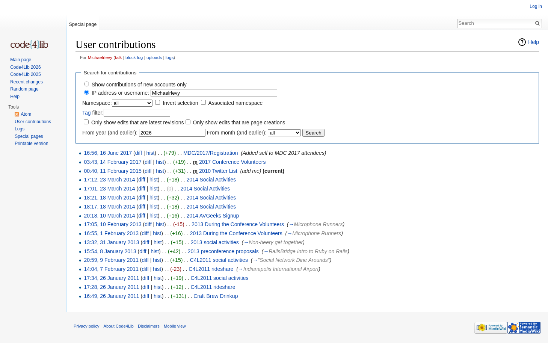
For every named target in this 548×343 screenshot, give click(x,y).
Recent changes (26, 82)
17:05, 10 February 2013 (112, 224)
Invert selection (180, 103)
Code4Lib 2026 (25, 67)
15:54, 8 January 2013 (110, 251)
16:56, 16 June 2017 (108, 153)
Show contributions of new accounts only (139, 85)
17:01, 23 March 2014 (109, 189)
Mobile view (175, 326)
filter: (93, 113)
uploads (154, 57)
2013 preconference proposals (223, 251)
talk (118, 57)
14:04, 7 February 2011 (111, 269)
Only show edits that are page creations (239, 122)
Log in (536, 6)
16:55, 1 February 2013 (111, 233)
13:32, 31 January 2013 (111, 242)
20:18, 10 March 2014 (109, 216)
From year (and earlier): (109, 133)
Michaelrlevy (100, 57)
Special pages (29, 136)
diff (138, 153)
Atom (26, 114)
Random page (24, 89)
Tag (86, 113)
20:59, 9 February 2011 (111, 260)
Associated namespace (235, 103)
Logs (19, 128)
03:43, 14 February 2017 (112, 162)
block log (134, 57)
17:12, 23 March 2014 (109, 180)
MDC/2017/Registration (210, 153)
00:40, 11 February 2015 (112, 171)
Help (533, 42)
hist (150, 153)
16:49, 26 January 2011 (111, 296)
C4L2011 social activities (219, 260)
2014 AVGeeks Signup (212, 216)
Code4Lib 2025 (25, 74)
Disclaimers (149, 326)
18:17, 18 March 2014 (109, 207)
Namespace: (97, 103)
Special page (83, 24)
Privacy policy (86, 326)
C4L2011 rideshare (211, 269)
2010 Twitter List (218, 171)
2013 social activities (214, 242)
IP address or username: (120, 93)
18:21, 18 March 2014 (109, 198)
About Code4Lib (119, 326)
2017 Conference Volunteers (232, 162)
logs (170, 57)
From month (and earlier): (237, 133)
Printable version (31, 143)
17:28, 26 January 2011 (111, 287)
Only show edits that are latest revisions (137, 122)
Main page (20, 59)
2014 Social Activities (211, 180)
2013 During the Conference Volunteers (238, 224)
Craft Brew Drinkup (215, 296)
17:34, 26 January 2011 (111, 278)
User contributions (33, 121)
